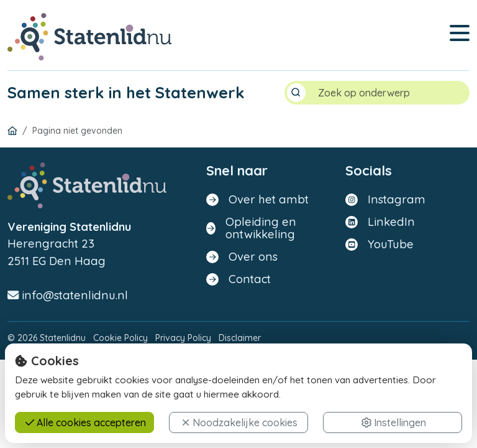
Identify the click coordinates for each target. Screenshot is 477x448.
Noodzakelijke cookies (239, 422)
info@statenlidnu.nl (67, 295)
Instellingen (393, 422)
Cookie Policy (120, 338)
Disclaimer (240, 338)
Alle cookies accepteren (85, 422)
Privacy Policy (183, 338)
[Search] (389, 93)
